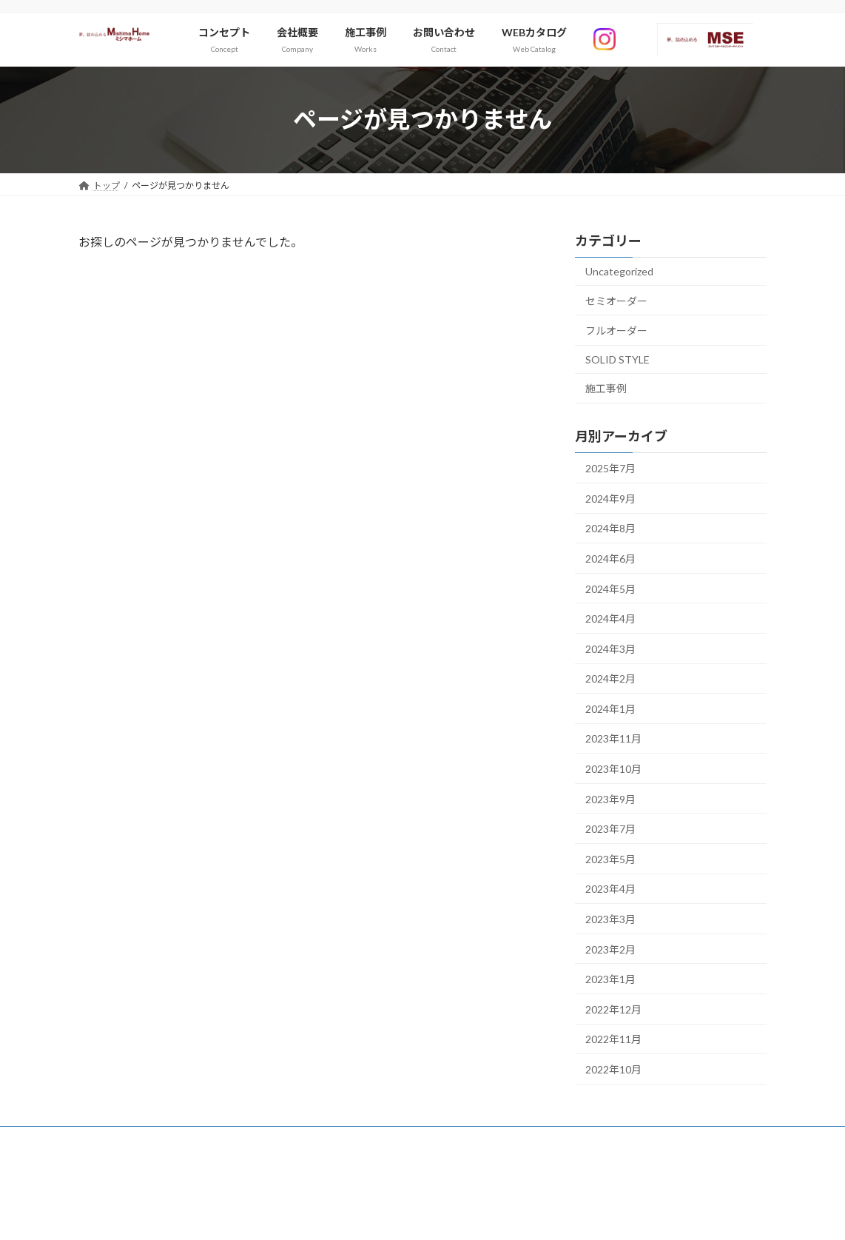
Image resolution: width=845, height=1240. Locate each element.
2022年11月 (613, 1039)
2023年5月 (610, 859)
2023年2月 (610, 948)
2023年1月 (610, 979)
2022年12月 (613, 1009)
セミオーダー (616, 300)
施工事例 (606, 388)
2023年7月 (610, 828)
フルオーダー (616, 330)
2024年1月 (610, 709)
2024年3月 (610, 648)
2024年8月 (610, 528)
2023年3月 (610, 919)
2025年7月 (610, 468)
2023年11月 (613, 738)
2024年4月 (610, 618)
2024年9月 (610, 498)
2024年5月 (610, 588)
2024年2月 (610, 678)
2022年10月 (613, 1069)
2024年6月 (610, 558)
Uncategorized (619, 271)
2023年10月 (613, 769)
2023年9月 (610, 798)
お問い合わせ (201, 1139)
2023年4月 (610, 888)
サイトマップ (119, 1139)
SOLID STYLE (617, 358)
